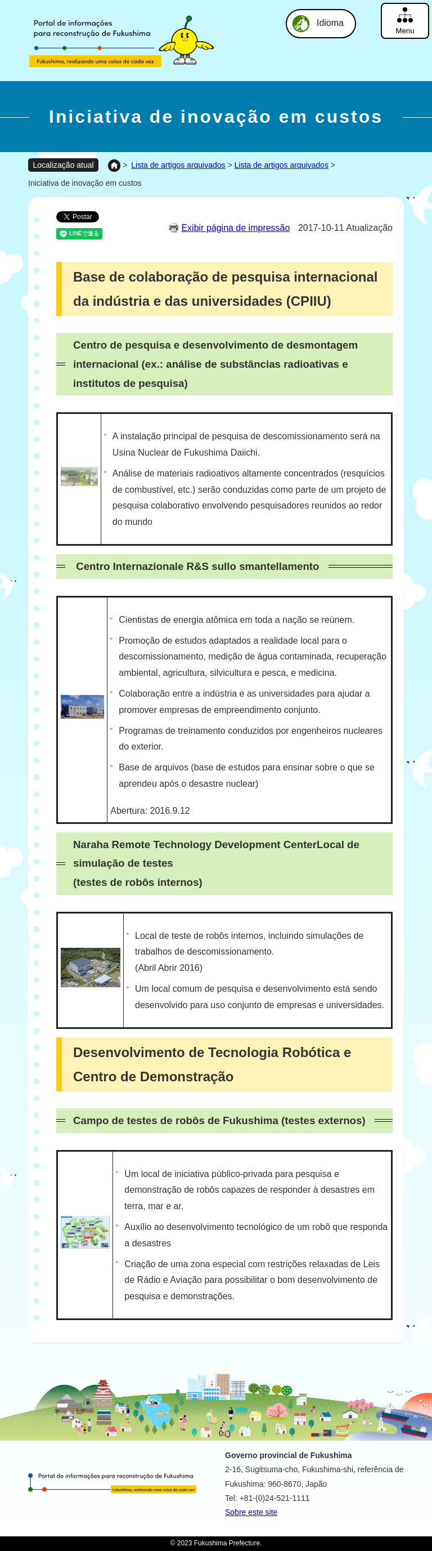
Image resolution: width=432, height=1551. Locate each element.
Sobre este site (251, 1512)
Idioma (330, 23)
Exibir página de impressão (235, 228)
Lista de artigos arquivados (178, 165)
